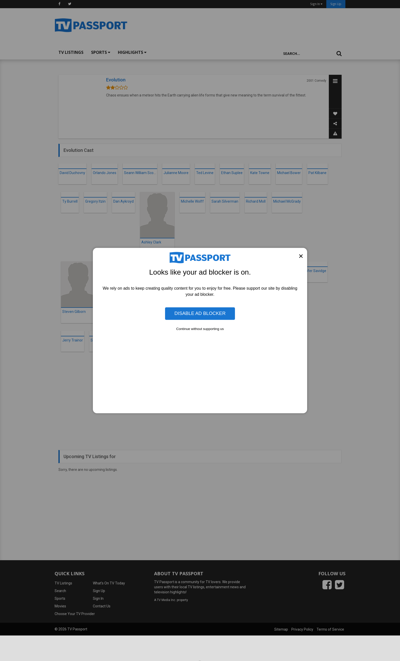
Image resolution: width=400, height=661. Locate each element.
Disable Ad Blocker (200, 313)
